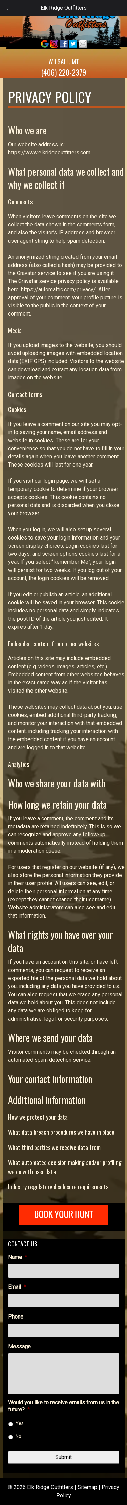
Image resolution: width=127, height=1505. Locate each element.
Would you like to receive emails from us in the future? (63, 1406)
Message (19, 1346)
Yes (20, 1423)
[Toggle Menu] (8, 8)
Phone (15, 1316)
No (18, 1436)
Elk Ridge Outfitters (64, 8)
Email (17, 1287)
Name (17, 1257)
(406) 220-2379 (63, 72)
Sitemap (87, 1487)
